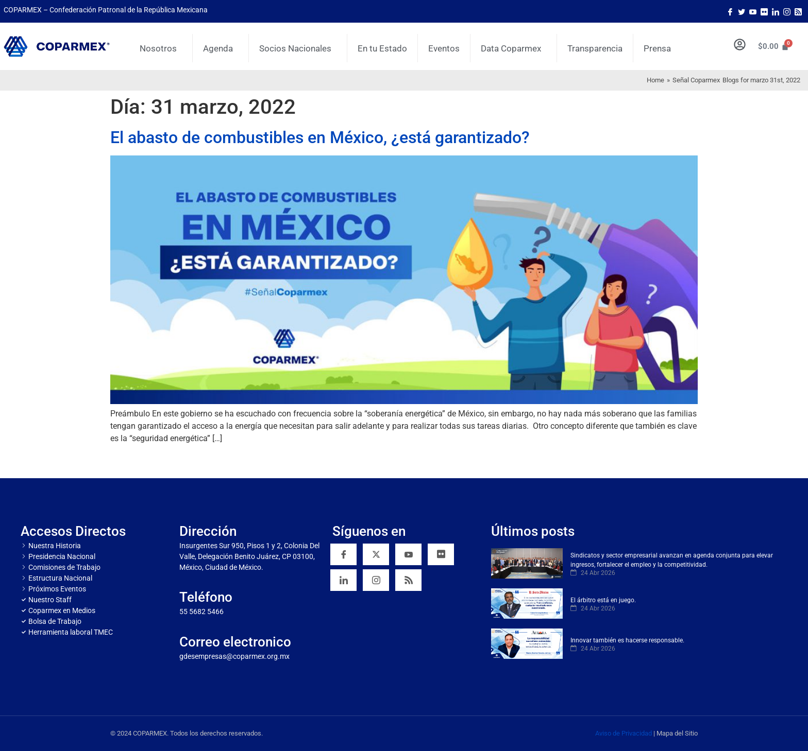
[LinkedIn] (775, 11)
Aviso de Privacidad (623, 733)
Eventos (444, 48)
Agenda (220, 48)
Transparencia (594, 48)
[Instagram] (787, 11)
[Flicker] (764, 11)
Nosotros (161, 48)
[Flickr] (441, 554)
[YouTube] (408, 554)
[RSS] (408, 580)
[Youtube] (753, 11)
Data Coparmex (513, 48)
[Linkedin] (343, 580)
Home (655, 80)
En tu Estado (382, 48)
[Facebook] (730, 11)
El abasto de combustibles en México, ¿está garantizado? (320, 137)
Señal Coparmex (696, 80)
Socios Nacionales (297, 48)
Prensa (657, 48)
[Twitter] (741, 11)
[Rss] (798, 11)
